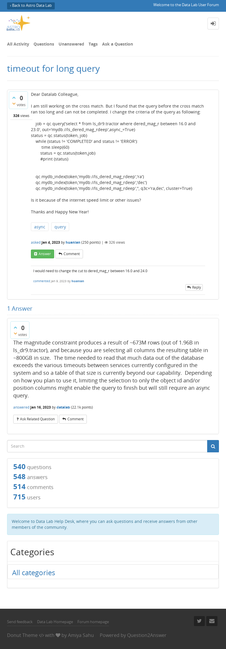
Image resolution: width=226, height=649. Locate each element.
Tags (93, 44)
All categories (33, 572)
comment (72, 253)
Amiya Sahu (81, 635)
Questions (44, 44)
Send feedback (20, 621)
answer (45, 253)
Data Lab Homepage (55, 621)
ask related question (37, 419)
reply (196, 287)
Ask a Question (117, 44)
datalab (63, 407)
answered (21, 407)
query (60, 227)
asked (36, 242)
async (39, 227)
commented (41, 281)
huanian (73, 242)
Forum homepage (93, 621)
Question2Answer (147, 635)
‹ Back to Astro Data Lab (31, 5)
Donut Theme (22, 635)
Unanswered (71, 44)
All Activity (18, 44)
